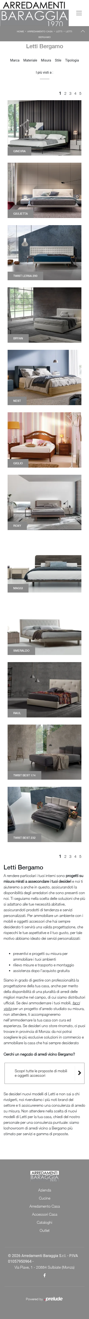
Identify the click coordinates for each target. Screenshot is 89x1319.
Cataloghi (44, 1222)
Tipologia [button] (72, 60)
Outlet (45, 1230)
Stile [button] (58, 60)
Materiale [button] (30, 60)
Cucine (44, 1198)
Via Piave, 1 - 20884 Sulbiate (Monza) (44, 1267)
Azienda (44, 1190)
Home (20, 31)
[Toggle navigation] (79, 13)
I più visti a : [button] (44, 72)
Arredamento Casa (40, 31)
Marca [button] (14, 60)
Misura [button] (46, 60)
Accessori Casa (44, 1214)
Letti (59, 31)
